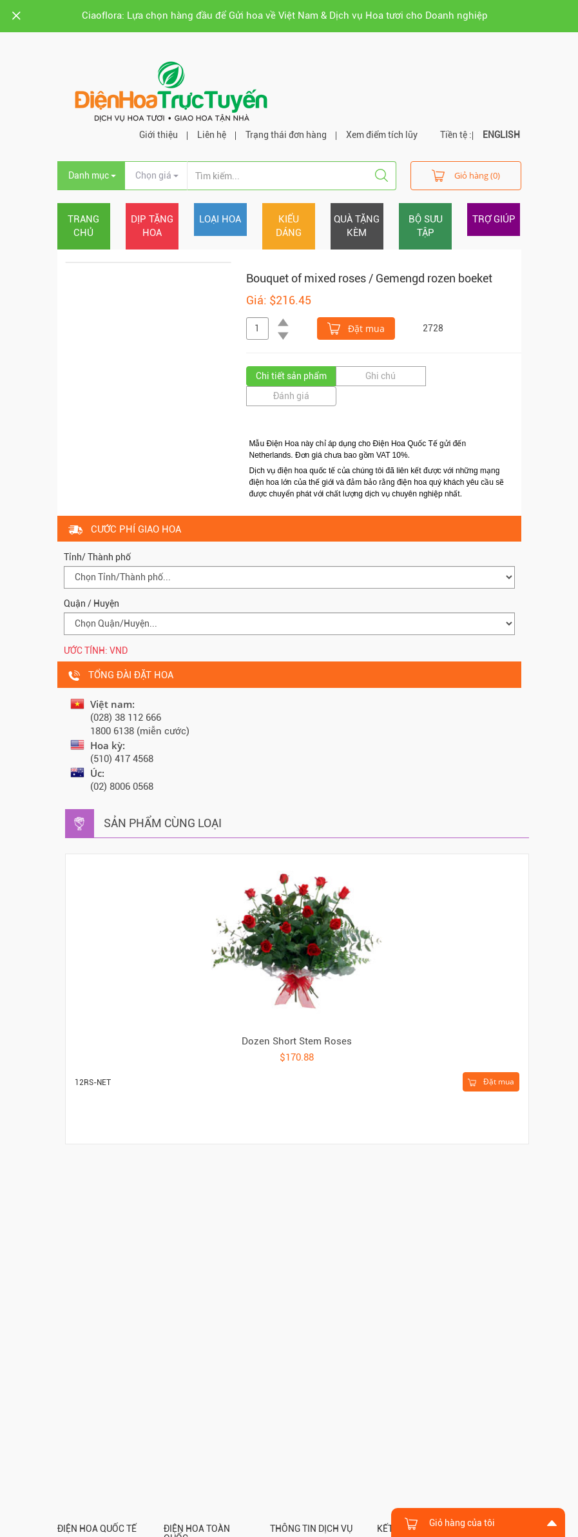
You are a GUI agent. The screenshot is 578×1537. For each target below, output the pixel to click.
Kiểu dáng (289, 226)
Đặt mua (356, 327)
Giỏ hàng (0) (466, 175)
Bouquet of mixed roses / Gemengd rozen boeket (369, 278)
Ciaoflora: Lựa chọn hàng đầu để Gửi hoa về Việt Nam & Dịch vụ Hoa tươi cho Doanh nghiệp (285, 15)
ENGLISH (501, 135)
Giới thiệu (158, 135)
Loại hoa (220, 219)
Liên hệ (211, 135)
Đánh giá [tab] (291, 396)
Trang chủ (83, 226)
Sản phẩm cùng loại (163, 823)
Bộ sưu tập (426, 226)
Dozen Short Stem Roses (297, 1041)
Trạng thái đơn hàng (286, 135)
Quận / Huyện (91, 603)
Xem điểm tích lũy (382, 135)
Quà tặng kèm (357, 226)
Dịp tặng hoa (152, 226)
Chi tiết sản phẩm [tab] (291, 376)
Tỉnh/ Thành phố (97, 557)
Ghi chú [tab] (380, 376)
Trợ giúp (493, 219)
